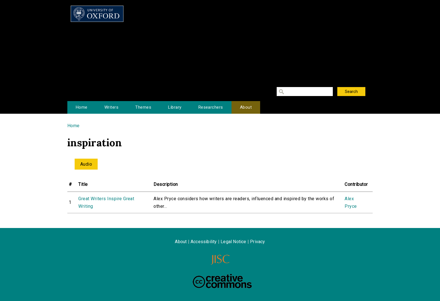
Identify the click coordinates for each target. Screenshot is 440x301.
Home (82, 107)
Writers (111, 107)
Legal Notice (233, 241)
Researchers (210, 107)
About (246, 107)
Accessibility (204, 241)
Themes (143, 107)
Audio (86, 164)
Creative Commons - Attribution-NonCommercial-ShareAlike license (222, 281)
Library (174, 107)
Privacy (257, 241)
